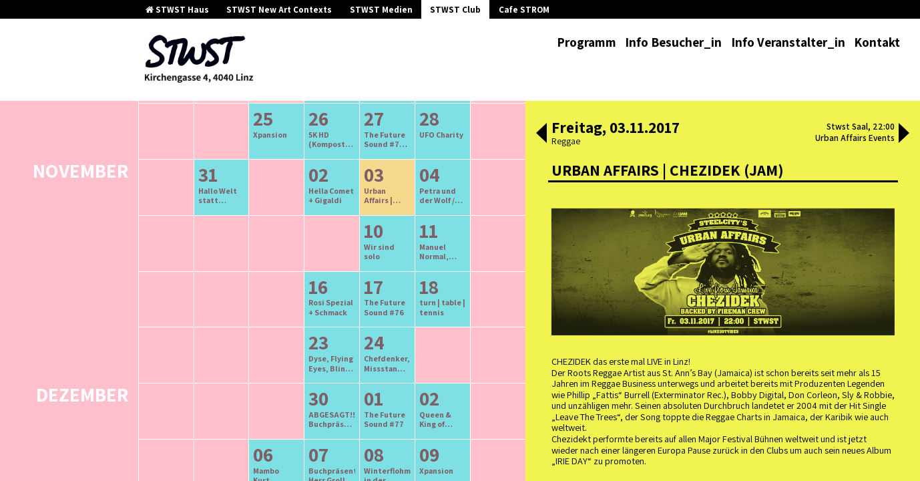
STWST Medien (381, 9)
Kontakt (877, 42)
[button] (541, 134)
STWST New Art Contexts (279, 9)
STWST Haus (177, 9)
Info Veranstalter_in (788, 42)
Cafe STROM (524, 9)
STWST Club (455, 9)
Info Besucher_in (673, 42)
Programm (586, 42)
